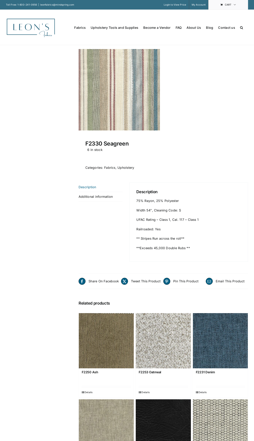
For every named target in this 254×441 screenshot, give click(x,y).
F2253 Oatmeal (150, 372)
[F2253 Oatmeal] (163, 340)
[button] (241, 27)
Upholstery (125, 168)
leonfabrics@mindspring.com (57, 4)
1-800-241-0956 (27, 4)
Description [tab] (87, 187)
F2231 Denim (205, 372)
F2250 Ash (90, 372)
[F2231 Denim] (220, 340)
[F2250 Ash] (106, 340)
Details (89, 392)
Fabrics (109, 168)
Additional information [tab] (96, 197)
